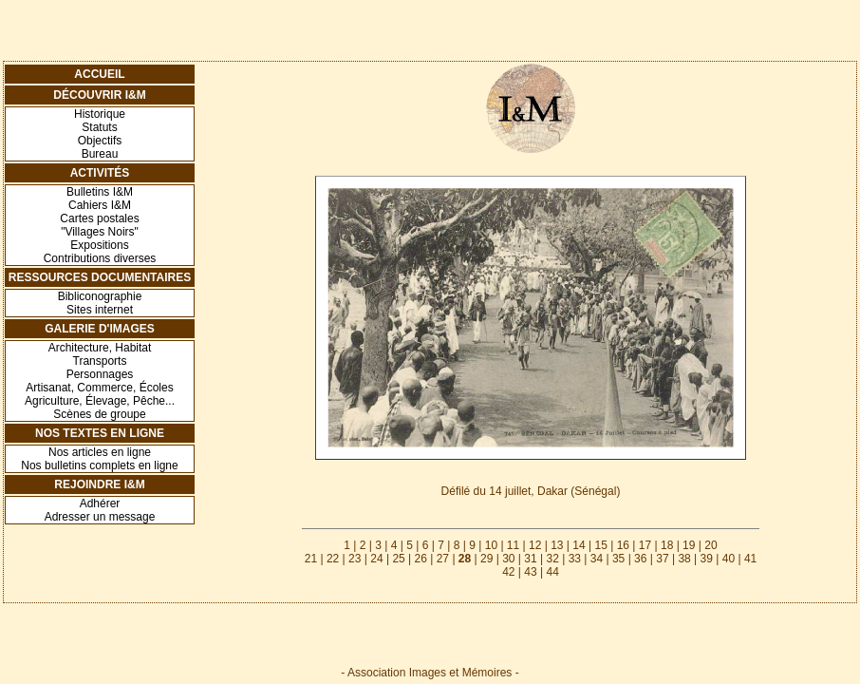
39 (707, 558)
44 (552, 572)
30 (508, 558)
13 (557, 545)
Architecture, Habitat (100, 347)
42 (508, 572)
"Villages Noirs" (100, 231)
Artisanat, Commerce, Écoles (99, 387)
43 (530, 572)
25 (398, 558)
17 (645, 545)
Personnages (100, 374)
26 (421, 558)
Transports (100, 361)
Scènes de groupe (99, 414)
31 (530, 558)
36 (640, 558)
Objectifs (100, 140)
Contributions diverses (100, 258)
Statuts (99, 127)
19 (688, 545)
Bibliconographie (100, 296)
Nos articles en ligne (99, 452)
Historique (99, 114)
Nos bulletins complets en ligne (99, 465)
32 (552, 558)
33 (575, 558)
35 (618, 558)
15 (600, 545)
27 (443, 558)
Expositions (99, 245)
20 (710, 545)
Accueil (99, 74)
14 (578, 545)
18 (667, 545)
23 (354, 558)
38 (684, 558)
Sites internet (99, 309)
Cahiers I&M (99, 205)
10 (491, 545)
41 (750, 558)
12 (535, 545)
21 (311, 558)
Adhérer (100, 503)
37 (662, 558)
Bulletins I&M (99, 192)
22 (333, 558)
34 (596, 558)
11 (513, 545)
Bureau (100, 154)
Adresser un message (100, 516)
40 (728, 558)
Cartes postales (99, 218)
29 (486, 558)
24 (376, 558)
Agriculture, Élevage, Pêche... (100, 401)
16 (623, 545)
